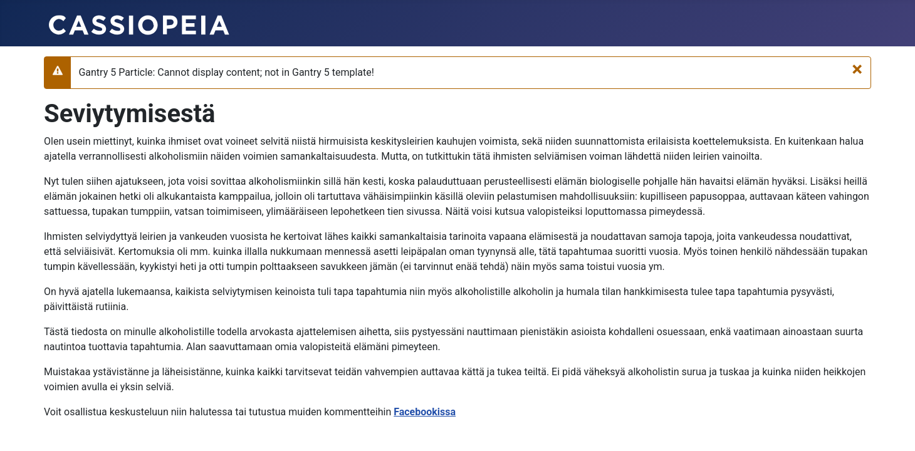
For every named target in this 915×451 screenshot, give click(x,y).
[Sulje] (857, 69)
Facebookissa (425, 412)
